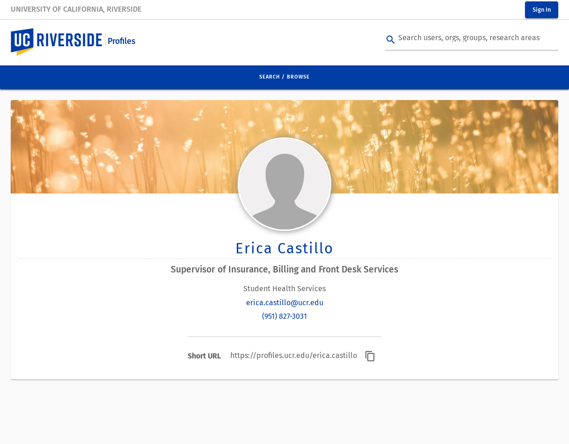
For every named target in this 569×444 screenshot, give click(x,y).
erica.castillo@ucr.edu (284, 302)
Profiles (121, 41)
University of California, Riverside (76, 9)
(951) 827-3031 (284, 316)
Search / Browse (284, 77)
